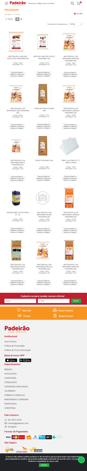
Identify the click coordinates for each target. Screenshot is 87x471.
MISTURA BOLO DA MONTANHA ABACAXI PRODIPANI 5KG (71, 267)
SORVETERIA (10, 408)
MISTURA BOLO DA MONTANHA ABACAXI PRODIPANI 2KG (71, 58)
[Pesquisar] (72, 3)
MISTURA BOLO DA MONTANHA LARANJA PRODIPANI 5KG (70, 215)
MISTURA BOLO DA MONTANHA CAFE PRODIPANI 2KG (18, 111)
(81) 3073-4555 (13, 420)
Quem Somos (10, 341)
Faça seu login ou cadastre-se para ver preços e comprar (17, 74)
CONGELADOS (10, 382)
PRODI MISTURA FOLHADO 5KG (44, 110)
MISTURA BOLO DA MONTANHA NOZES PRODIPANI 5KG (17, 267)
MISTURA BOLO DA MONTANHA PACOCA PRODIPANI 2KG (44, 267)
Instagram (10, 427)
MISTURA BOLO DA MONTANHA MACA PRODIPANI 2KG (18, 162)
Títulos (23, 316)
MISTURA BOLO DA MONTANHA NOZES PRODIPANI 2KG (44, 215)
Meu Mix (24, 310)
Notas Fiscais (63, 316)
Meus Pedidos (63, 310)
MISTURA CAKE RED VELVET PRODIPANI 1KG (44, 57)
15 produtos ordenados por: (57, 24)
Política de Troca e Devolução (17, 350)
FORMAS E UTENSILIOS (14, 395)
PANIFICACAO (10, 404)
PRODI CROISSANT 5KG (44, 160)
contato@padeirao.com (16, 423)
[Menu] (6, 3)
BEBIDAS (8, 369)
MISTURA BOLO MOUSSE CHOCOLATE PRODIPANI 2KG (18, 57)
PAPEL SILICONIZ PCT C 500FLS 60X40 (71, 161)
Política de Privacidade (14, 346)
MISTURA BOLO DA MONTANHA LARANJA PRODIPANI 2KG (70, 111)
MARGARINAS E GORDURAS (16, 399)
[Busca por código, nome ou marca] (48, 3)
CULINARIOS (9, 391)
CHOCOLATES (10, 374)
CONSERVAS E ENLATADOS (16, 386)
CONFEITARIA (10, 378)
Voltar (78, 14)
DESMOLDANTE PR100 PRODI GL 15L (18, 214)
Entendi (44, 465)
